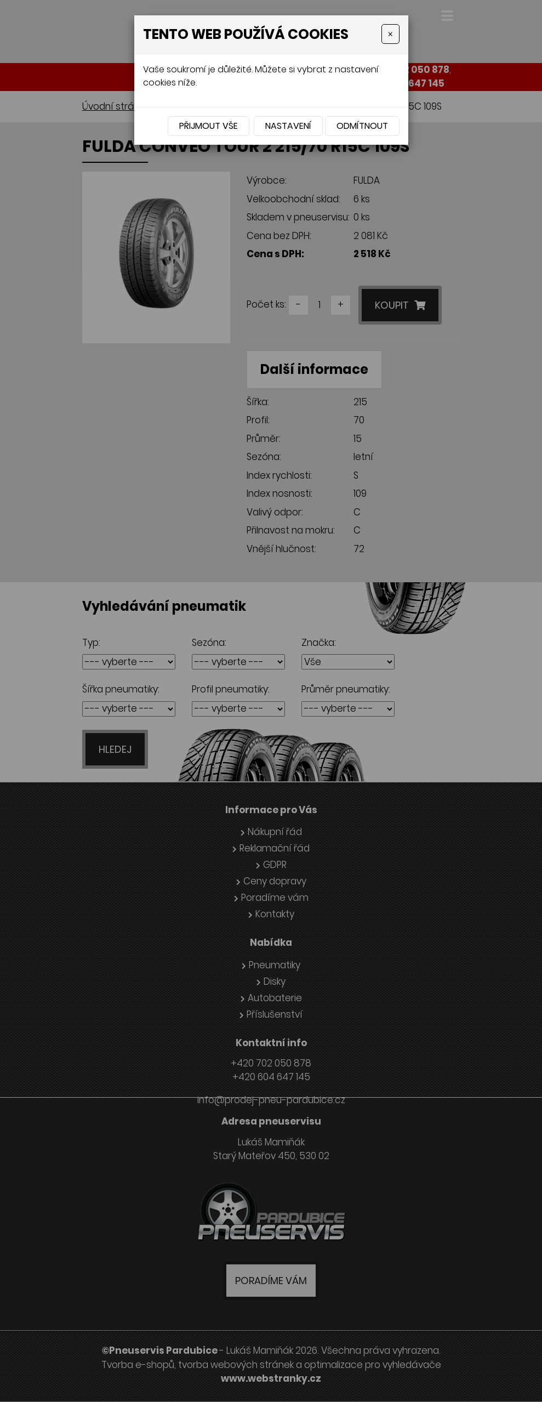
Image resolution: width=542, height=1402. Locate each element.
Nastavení (288, 126)
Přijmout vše (208, 126)
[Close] (390, 34)
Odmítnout (362, 126)
